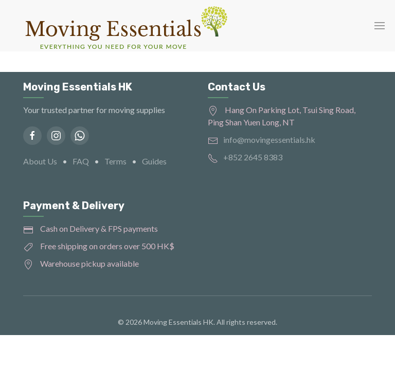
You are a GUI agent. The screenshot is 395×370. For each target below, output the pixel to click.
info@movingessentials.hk (269, 139)
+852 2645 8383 (252, 157)
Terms (115, 161)
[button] (379, 25)
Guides (154, 161)
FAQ (81, 161)
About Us (40, 161)
